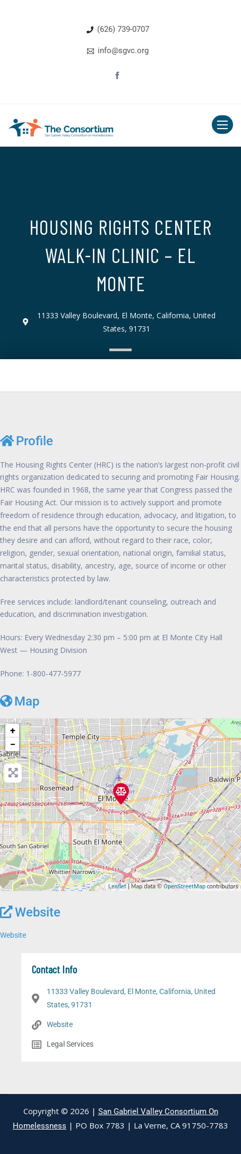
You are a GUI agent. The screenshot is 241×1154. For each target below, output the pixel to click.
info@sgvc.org (123, 50)
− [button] (12, 744)
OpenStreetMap (184, 886)
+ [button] (12, 730)
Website (30, 912)
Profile (26, 441)
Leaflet (117, 886)
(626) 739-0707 (123, 29)
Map (19, 701)
